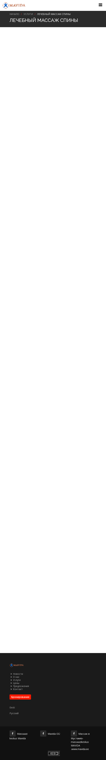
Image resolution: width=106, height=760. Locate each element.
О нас (16, 677)
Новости (18, 674)
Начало (14, 14)
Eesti (12, 707)
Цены (16, 683)
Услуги (17, 680)
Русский (14, 713)
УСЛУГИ (28, 14)
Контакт (18, 689)
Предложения (21, 686)
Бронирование (20, 697)
